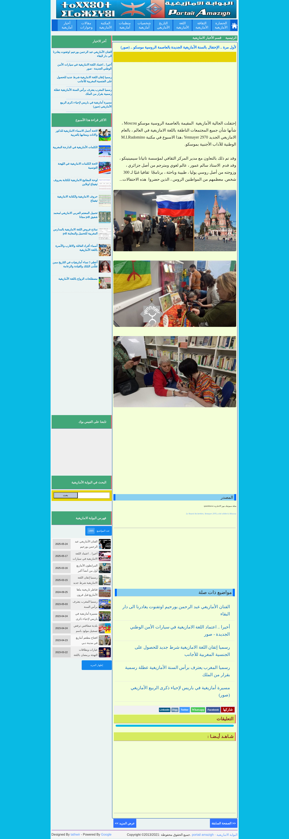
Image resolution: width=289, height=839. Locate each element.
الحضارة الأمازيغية (221, 25)
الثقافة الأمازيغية (201, 25)
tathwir (75, 834)
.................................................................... (89, 60)
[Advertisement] (174, 92)
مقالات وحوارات (86, 25)
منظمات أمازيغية (125, 25)
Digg (175, 709)
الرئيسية (230, 38)
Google (106, 834)
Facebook (213, 709)
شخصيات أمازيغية (144, 25)
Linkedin (165, 709)
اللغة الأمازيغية (182, 25)
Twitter (184, 709)
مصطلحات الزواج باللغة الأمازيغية (78, 278)
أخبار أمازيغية (67, 25)
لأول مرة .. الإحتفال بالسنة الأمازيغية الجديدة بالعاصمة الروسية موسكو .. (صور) (178, 47)
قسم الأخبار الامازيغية (206, 38)
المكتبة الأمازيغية (105, 25)
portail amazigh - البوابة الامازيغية (214, 834)
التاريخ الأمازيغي (163, 25)
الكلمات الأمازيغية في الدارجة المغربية (75, 147)
